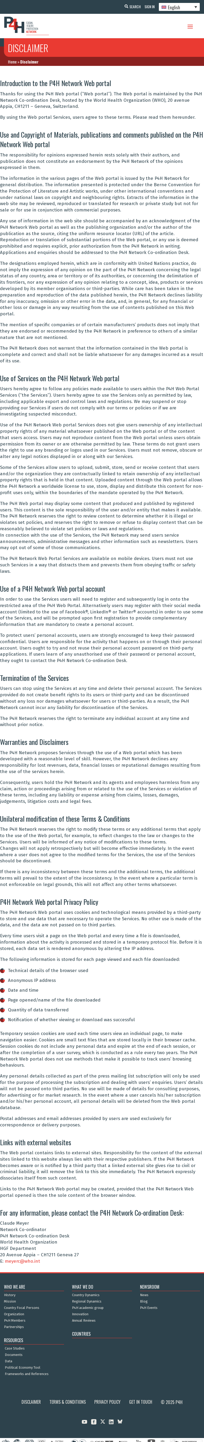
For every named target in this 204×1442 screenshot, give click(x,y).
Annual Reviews (84, 1320)
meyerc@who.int (22, 1261)
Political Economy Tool (22, 1367)
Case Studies (15, 1348)
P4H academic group (88, 1308)
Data (8, 1361)
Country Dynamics (86, 1295)
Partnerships (14, 1327)
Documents (14, 1355)
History (9, 1295)
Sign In (148, 6)
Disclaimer (31, 1402)
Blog (144, 1301)
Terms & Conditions (67, 1402)
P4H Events (149, 1308)
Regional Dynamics (86, 1301)
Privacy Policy (107, 1402)
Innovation (80, 1314)
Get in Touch (140, 1402)
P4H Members (15, 1320)
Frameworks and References (27, 1374)
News (144, 1295)
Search (132, 6)
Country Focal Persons (21, 1308)
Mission (10, 1301)
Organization (14, 1314)
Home (12, 62)
